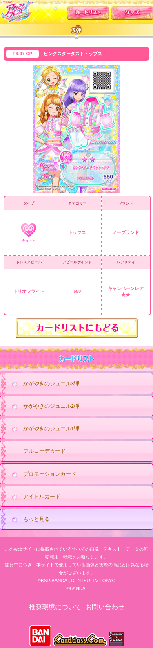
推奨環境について (55, 606)
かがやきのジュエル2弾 (43, 406)
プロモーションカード (41, 474)
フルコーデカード (44, 451)
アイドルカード (33, 497)
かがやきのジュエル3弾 (43, 384)
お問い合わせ (104, 606)
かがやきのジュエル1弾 (43, 429)
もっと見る (28, 519)
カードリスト (88, 11)
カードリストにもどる (77, 328)
